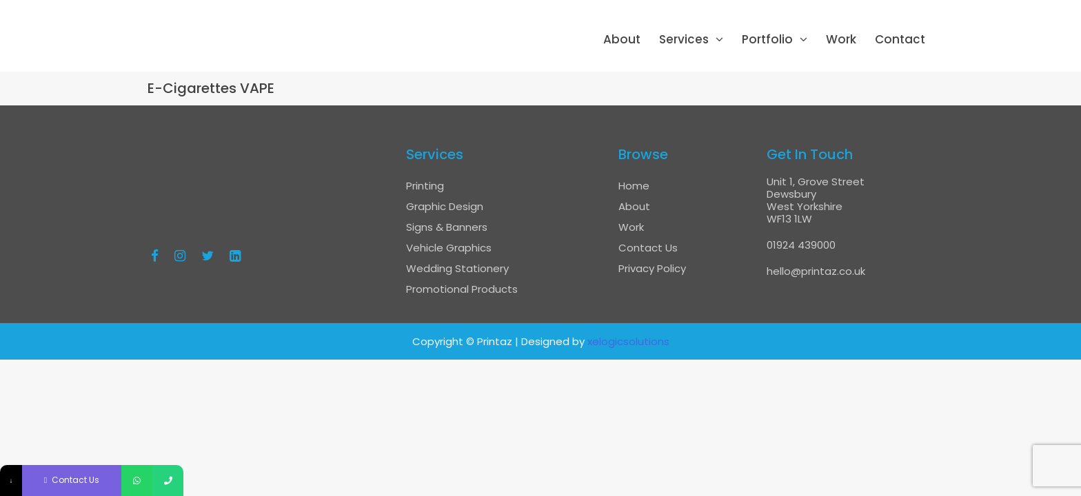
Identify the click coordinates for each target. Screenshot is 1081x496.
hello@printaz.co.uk (816, 271)
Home (633, 185)
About (621, 39)
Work (841, 39)
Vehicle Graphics (449, 247)
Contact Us (648, 247)
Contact (900, 39)
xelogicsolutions (628, 341)
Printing (425, 185)
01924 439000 (801, 245)
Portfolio (767, 39)
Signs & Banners (446, 227)
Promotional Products (462, 289)
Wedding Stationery (457, 268)
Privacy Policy (652, 268)
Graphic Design (444, 206)
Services (684, 39)
